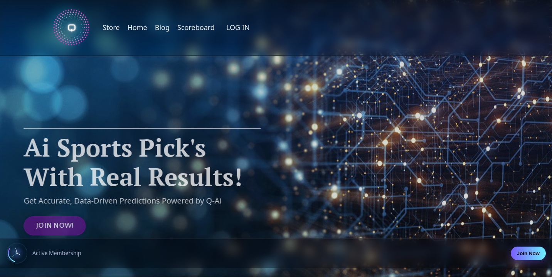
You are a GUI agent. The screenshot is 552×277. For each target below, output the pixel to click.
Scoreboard (196, 27)
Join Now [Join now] (528, 253)
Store (111, 27)
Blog (162, 27)
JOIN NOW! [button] (43, 226)
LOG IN (238, 27)
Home (137, 27)
